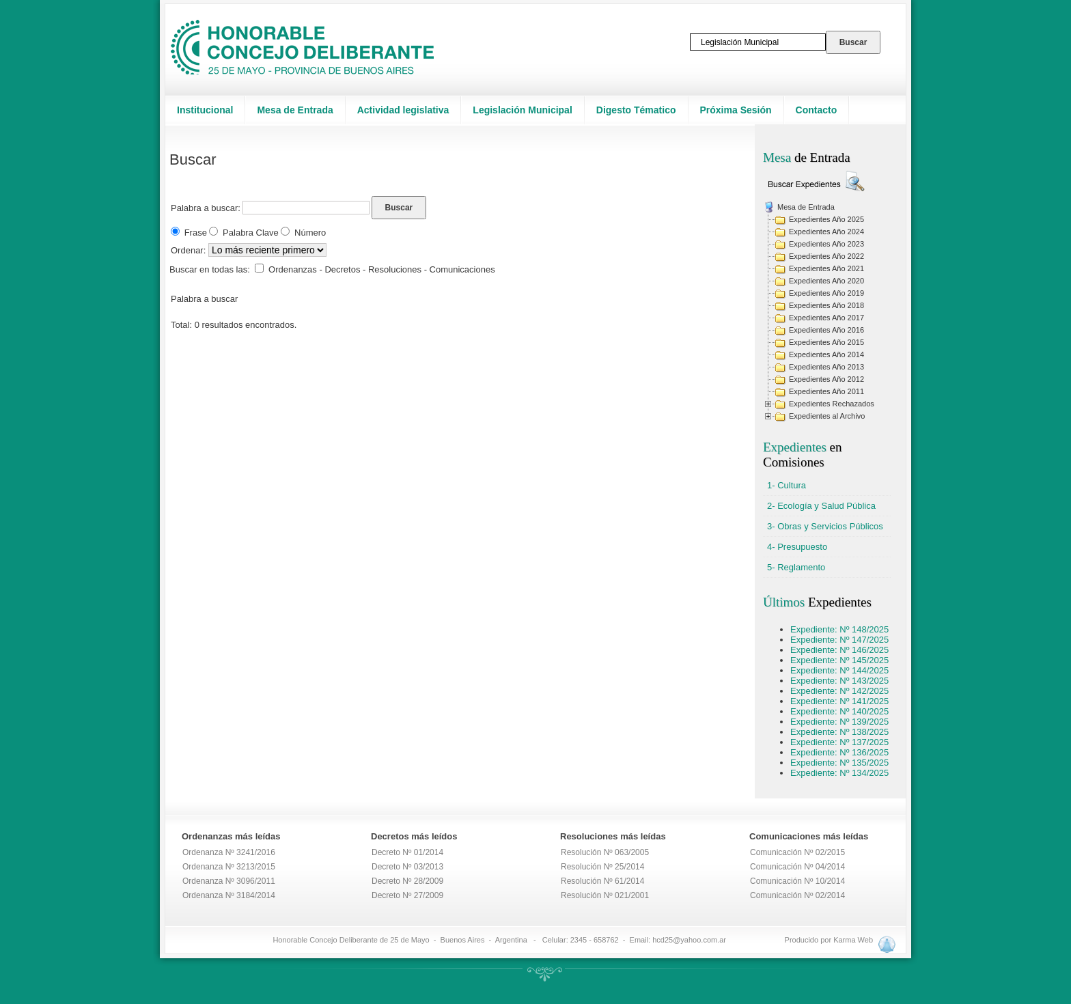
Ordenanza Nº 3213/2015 (228, 866)
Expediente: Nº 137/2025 (839, 742)
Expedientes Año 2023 (826, 244)
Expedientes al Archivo (827, 416)
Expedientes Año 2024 (826, 231)
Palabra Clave (251, 232)
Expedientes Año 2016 (826, 330)
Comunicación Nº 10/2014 (797, 881)
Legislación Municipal (522, 109)
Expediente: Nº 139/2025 (839, 721)
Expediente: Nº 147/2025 (839, 640)
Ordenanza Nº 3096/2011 (228, 881)
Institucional (205, 109)
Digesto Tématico (636, 109)
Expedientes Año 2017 (826, 317)
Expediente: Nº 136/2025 (839, 752)
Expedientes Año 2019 (826, 293)
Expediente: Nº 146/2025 (839, 650)
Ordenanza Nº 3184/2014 (228, 895)
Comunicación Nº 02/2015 (797, 852)
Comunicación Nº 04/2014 (797, 866)
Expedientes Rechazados (831, 404)
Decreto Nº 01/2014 (407, 852)
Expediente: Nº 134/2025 (839, 773)
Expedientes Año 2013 (826, 367)
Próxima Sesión (736, 109)
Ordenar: (189, 250)
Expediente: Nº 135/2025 (839, 762)
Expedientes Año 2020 (826, 281)
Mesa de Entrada (295, 109)
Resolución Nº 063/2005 (605, 852)
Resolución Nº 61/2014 (602, 881)
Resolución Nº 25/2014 (602, 866)
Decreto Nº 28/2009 (407, 881)
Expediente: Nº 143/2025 (839, 680)
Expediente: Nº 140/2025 (839, 711)
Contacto (816, 109)
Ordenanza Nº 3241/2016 (228, 852)
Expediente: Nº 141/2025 (839, 701)
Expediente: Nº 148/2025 (839, 629)
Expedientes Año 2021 (826, 268)
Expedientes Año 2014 (826, 354)
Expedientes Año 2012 (826, 379)
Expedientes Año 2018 (826, 305)
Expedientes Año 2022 (826, 256)
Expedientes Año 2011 (826, 391)
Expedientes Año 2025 (826, 219)
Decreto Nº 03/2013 (407, 866)
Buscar (399, 207)
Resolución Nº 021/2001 (605, 895)
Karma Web (853, 940)
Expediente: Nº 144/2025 (839, 670)
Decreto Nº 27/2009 (407, 895)
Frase (195, 232)
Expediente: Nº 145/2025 (839, 660)
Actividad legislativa (403, 109)
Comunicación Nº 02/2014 (797, 895)
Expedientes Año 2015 (826, 342)
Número (310, 232)
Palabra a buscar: (205, 208)
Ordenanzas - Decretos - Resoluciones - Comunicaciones (381, 269)
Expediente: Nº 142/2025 (839, 691)
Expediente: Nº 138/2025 (839, 732)
